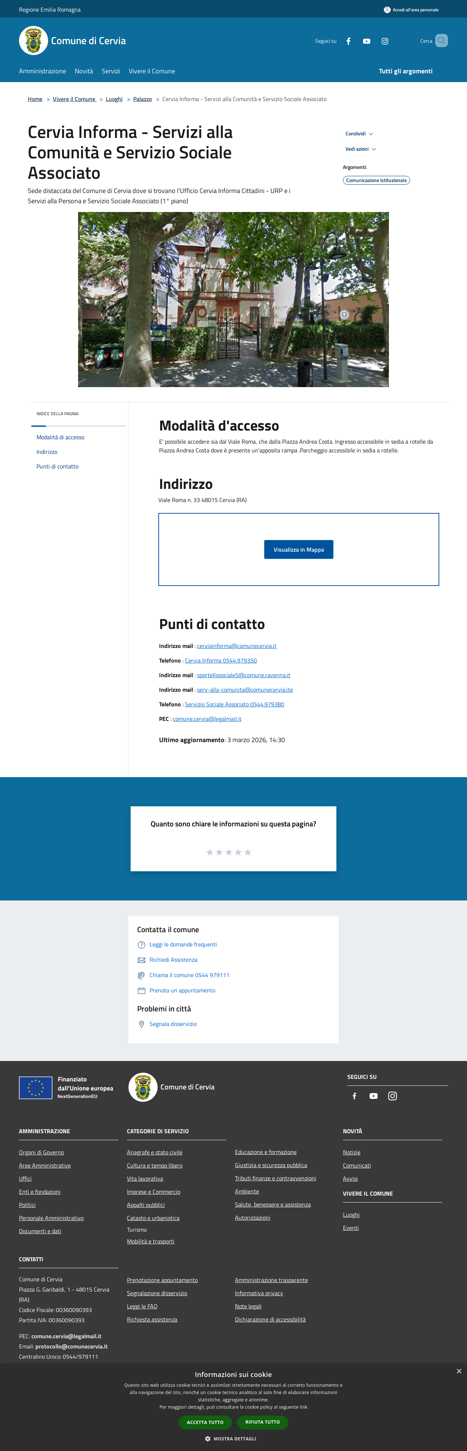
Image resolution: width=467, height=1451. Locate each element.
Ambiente (247, 1191)
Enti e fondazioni (40, 1191)
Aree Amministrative (45, 1165)
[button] (233, 1438)
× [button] (459, 1371)
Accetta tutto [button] (205, 1422)
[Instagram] (374, 40)
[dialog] (233, 1407)
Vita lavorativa (145, 1178)
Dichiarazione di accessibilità (270, 1319)
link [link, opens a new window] (304, 1407)
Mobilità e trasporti (150, 1241)
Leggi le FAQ (142, 1306)
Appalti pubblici (146, 1204)
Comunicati (357, 1165)
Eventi (351, 1227)
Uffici (25, 1178)
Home (35, 98)
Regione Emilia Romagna (50, 9)
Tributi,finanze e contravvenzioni (275, 1178)
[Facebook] (338, 40)
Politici (27, 1204)
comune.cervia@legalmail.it (207, 718)
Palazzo (142, 98)
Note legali (248, 1306)
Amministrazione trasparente (271, 1280)
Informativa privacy (259, 1293)
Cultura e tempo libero (154, 1165)
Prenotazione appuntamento (162, 1280)
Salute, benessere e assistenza (273, 1204)
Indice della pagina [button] (57, 413)
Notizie (351, 1152)
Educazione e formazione (266, 1151)
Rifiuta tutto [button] (263, 1422)
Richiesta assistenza (152, 1319)
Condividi (360, 134)
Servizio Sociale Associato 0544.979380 (234, 704)
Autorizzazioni (252, 1217)
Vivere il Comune (75, 98)
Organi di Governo (41, 1152)
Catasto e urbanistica (153, 1217)
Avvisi (350, 1178)
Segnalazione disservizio (157, 1293)
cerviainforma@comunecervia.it (237, 645)
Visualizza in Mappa (299, 549)
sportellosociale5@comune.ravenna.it (243, 675)
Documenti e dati (40, 1231)
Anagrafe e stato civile (154, 1152)
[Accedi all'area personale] (411, 9)
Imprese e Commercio (153, 1191)
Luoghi (114, 98)
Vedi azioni (362, 149)
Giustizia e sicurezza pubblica (271, 1165)
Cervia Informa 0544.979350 (221, 660)
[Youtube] (356, 40)
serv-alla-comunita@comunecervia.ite (245, 689)
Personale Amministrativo (51, 1217)
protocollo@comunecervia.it (71, 1346)
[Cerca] (439, 40)
